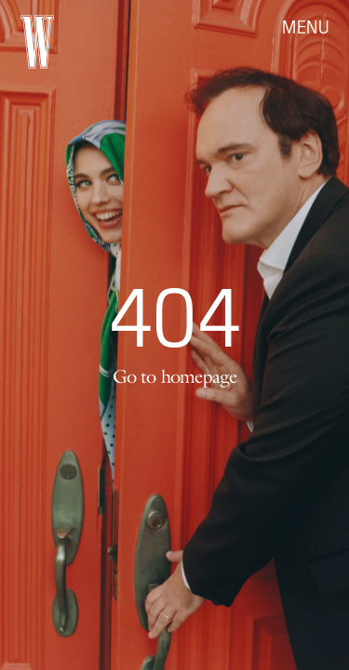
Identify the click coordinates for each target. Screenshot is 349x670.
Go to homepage (175, 376)
